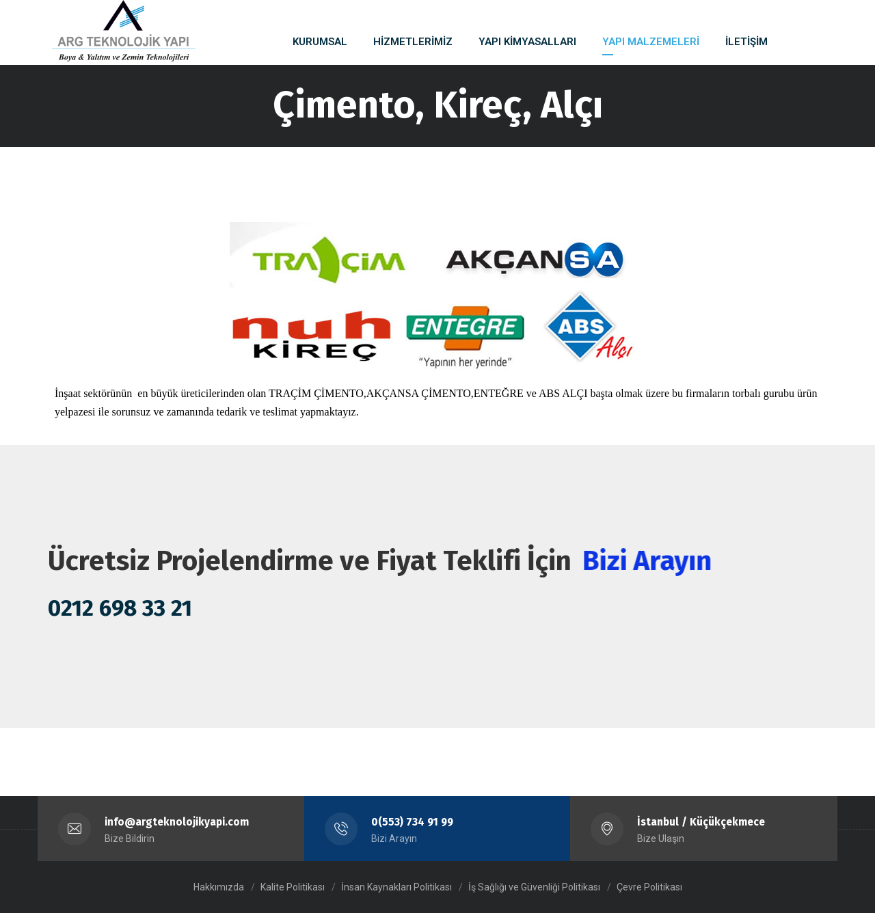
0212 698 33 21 (120, 608)
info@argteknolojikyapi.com (177, 822)
